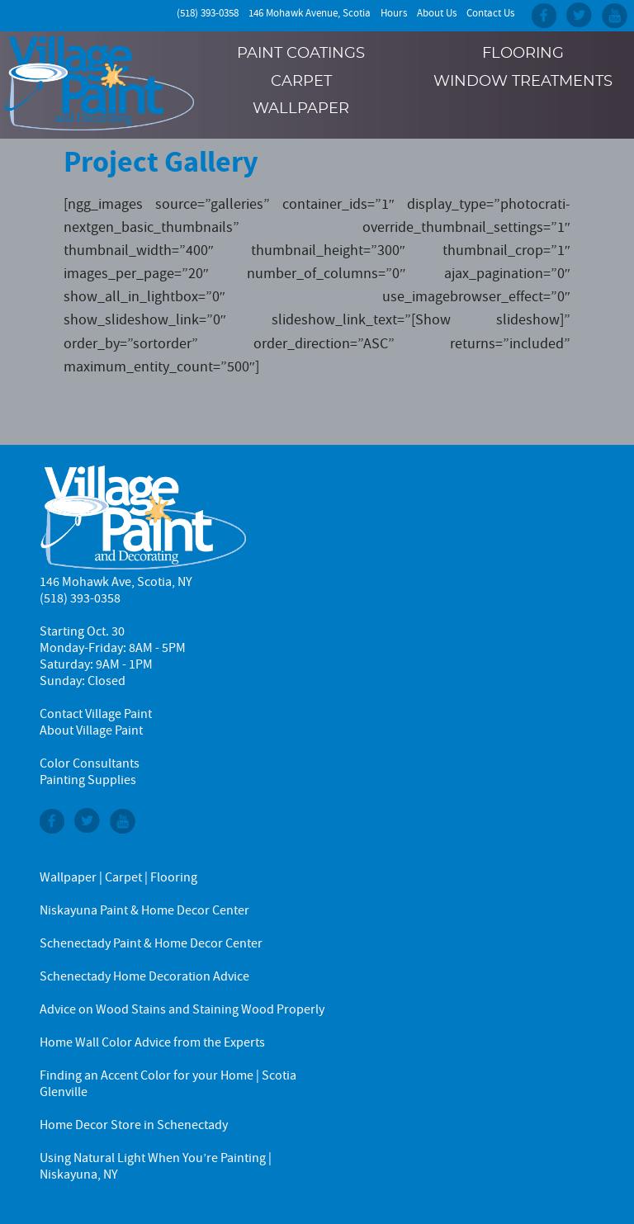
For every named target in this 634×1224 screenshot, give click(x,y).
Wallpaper (301, 109)
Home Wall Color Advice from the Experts (152, 1042)
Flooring (523, 53)
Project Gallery (161, 162)
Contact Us (490, 13)
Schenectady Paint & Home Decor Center (151, 943)
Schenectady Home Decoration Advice (144, 976)
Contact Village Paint (96, 714)
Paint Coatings (301, 53)
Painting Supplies (88, 780)
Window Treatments (523, 81)
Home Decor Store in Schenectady (134, 1125)
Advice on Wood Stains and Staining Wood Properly (182, 1009)
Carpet (301, 81)
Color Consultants (90, 763)
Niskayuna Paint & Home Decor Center (144, 910)
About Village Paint (91, 730)
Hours (394, 13)
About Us (437, 13)
